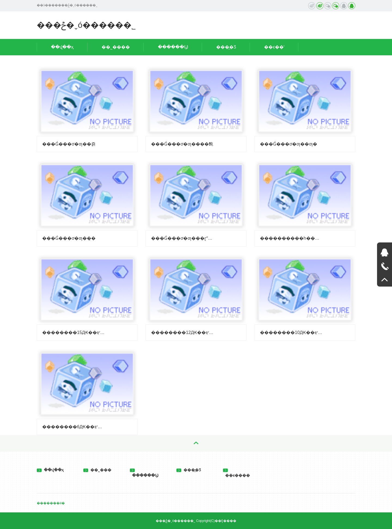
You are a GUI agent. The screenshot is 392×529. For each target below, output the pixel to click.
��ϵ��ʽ (274, 47)
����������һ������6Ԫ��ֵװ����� (291, 238)
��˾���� (116, 47)
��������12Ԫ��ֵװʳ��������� (182, 332)
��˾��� (97, 470)
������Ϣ (173, 47)
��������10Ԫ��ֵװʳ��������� (291, 332)
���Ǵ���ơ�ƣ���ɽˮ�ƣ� (182, 238)
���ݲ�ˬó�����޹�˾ (86, 24)
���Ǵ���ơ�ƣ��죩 (69, 144)
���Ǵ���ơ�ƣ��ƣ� (288, 144)
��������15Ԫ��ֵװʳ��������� (73, 332)
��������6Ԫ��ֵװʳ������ (73, 426)
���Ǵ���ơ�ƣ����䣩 (182, 144)
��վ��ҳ (62, 47)
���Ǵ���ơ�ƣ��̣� (69, 238)
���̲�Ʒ (226, 47)
